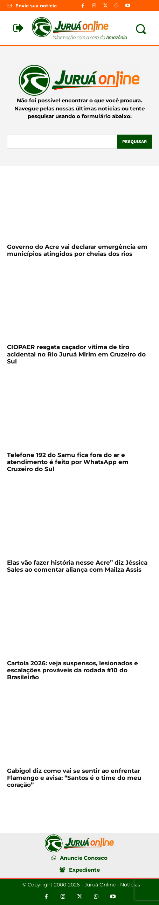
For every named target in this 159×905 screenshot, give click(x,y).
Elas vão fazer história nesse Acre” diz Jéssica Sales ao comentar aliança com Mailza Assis (77, 566)
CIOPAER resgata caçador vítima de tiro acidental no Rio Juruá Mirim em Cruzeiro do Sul (76, 354)
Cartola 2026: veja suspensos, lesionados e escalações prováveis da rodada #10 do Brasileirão (72, 670)
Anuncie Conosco (84, 858)
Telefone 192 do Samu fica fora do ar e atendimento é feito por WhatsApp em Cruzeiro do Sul (68, 462)
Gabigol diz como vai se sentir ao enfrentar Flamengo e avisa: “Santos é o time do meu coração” (74, 778)
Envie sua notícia (36, 5)
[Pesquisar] (134, 142)
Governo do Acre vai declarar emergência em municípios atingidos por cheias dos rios (77, 250)
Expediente (84, 869)
